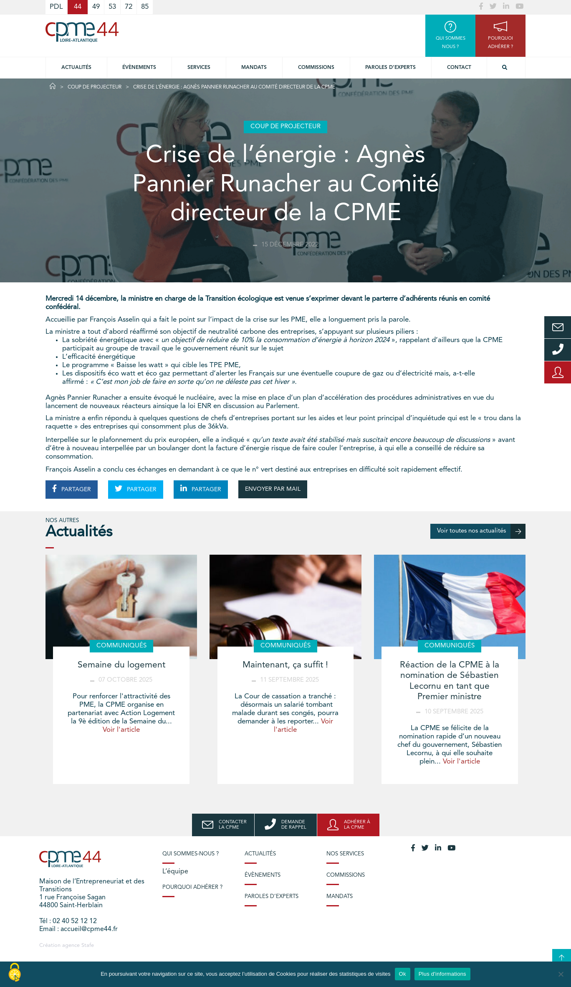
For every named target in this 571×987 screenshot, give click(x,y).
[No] (560, 974)
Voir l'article (121, 729)
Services (198, 67)
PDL (56, 6)
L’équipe (175, 871)
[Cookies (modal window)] (14, 973)
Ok (402, 974)
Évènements (139, 67)
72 (128, 6)
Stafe (87, 945)
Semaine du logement (121, 665)
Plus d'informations (442, 974)
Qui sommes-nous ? (190, 854)
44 (77, 6)
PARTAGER (71, 488)
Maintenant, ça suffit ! (285, 665)
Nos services (345, 854)
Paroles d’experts (390, 67)
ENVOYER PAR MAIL (273, 489)
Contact (459, 67)
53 (112, 6)
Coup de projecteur (94, 87)
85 (145, 6)
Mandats (254, 67)
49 (96, 6)
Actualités (76, 67)
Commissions (316, 67)
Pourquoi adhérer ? (192, 887)
